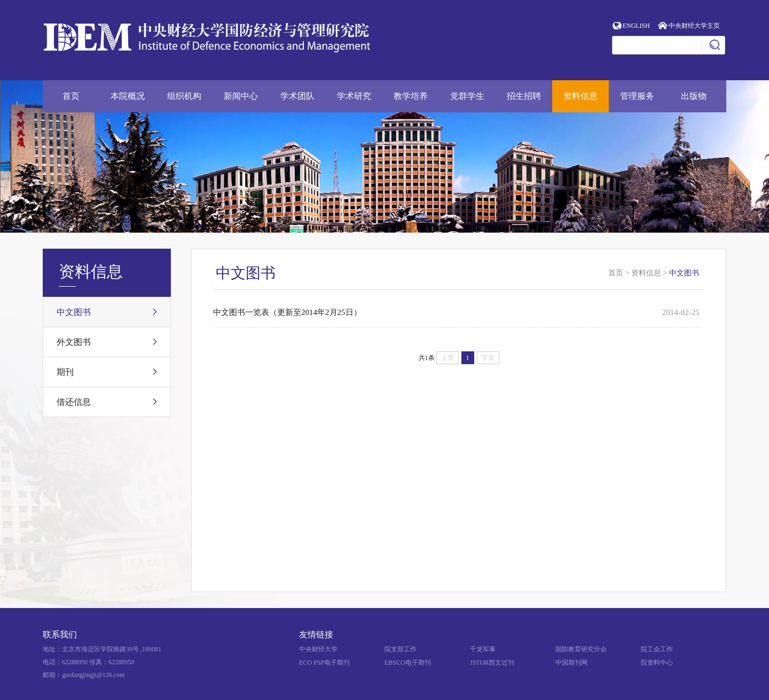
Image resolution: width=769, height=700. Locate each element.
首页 (71, 96)
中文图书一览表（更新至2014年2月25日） (287, 312)
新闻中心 (241, 96)
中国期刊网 (571, 662)
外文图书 (74, 342)
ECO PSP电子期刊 (324, 662)
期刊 (65, 371)
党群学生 (467, 96)
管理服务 (637, 96)
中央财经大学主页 (694, 25)
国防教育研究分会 (581, 649)
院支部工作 (400, 649)
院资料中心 (657, 662)
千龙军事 (483, 649)
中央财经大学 (318, 649)
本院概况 (128, 96)
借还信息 (74, 401)
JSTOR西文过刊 (492, 662)
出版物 (694, 96)
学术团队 (297, 96)
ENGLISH (636, 25)
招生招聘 (524, 96)
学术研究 (354, 96)
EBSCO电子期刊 (407, 662)
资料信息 (580, 96)
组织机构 (184, 96)
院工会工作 (657, 649)
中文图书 (74, 312)
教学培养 (411, 96)
